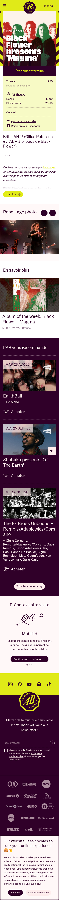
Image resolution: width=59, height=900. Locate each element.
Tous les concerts (29, 586)
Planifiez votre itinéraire (29, 659)
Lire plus (13, 194)
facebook (20, 684)
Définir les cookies (38, 892)
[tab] (27, 664)
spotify (39, 684)
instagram (10, 684)
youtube (29, 684)
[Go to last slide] (44, 213)
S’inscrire (52, 743)
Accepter (15, 892)
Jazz (8, 155)
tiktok (49, 684)
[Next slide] (52, 213)
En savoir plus (34, 883)
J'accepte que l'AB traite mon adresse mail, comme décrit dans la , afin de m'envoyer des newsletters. (30, 755)
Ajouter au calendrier (21, 121)
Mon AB (48, 5)
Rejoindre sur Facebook (23, 126)
